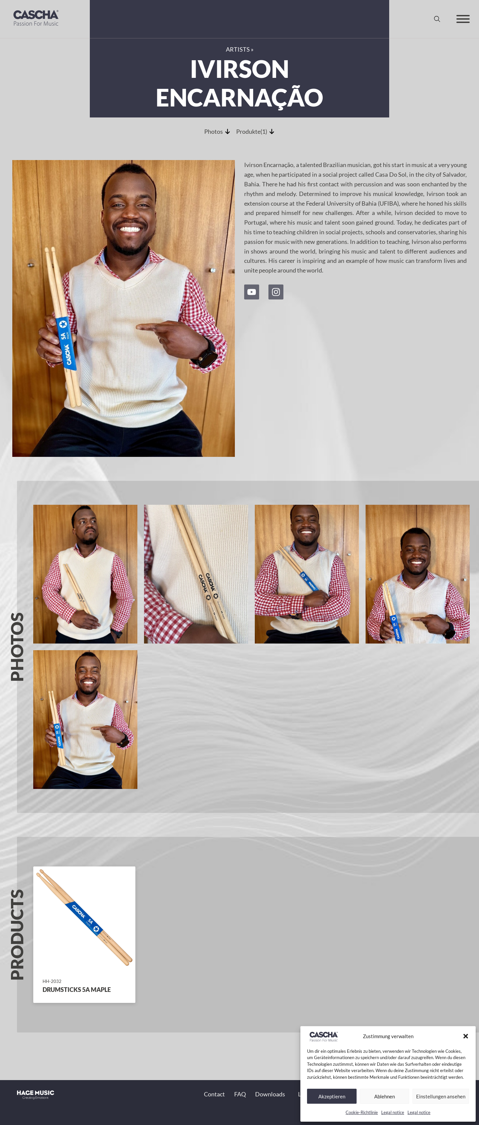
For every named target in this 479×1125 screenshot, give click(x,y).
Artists (238, 49)
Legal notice (392, 1112)
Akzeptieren (331, 1096)
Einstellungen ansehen (440, 1096)
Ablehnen (384, 1096)
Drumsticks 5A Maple (77, 989)
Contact (214, 1094)
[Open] (463, 19)
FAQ (240, 1094)
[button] (465, 1036)
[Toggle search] (437, 19)
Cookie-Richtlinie (362, 1112)
